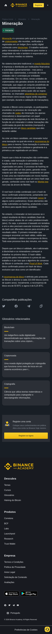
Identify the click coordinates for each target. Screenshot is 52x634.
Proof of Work (35, 263)
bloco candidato (28, 128)
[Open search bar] (29, 5)
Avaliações (9, 582)
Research (8, 539)
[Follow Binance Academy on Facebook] (5, 605)
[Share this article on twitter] (3, 306)
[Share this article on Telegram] (28, 306)
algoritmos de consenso (36, 94)
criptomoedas (11, 41)
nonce (41, 198)
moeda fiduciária (42, 64)
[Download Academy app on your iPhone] (11, 594)
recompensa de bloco (14, 277)
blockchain (23, 47)
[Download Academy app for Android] (28, 594)
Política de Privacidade (15, 567)
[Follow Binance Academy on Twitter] (9, 605)
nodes (18, 113)
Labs (6, 528)
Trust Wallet (9, 544)
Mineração (7, 38)
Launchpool (9, 534)
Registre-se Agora (26, 436)
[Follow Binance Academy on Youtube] (18, 605)
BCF (6, 523)
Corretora (8, 518)
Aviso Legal (9, 572)
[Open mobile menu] (47, 5)
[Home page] (18, 5)
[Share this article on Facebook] (16, 306)
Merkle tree (43, 182)
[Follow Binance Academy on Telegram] (14, 605)
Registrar (38, 5)
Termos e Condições (13, 562)
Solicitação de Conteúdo (15, 577)
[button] (47, 5)
